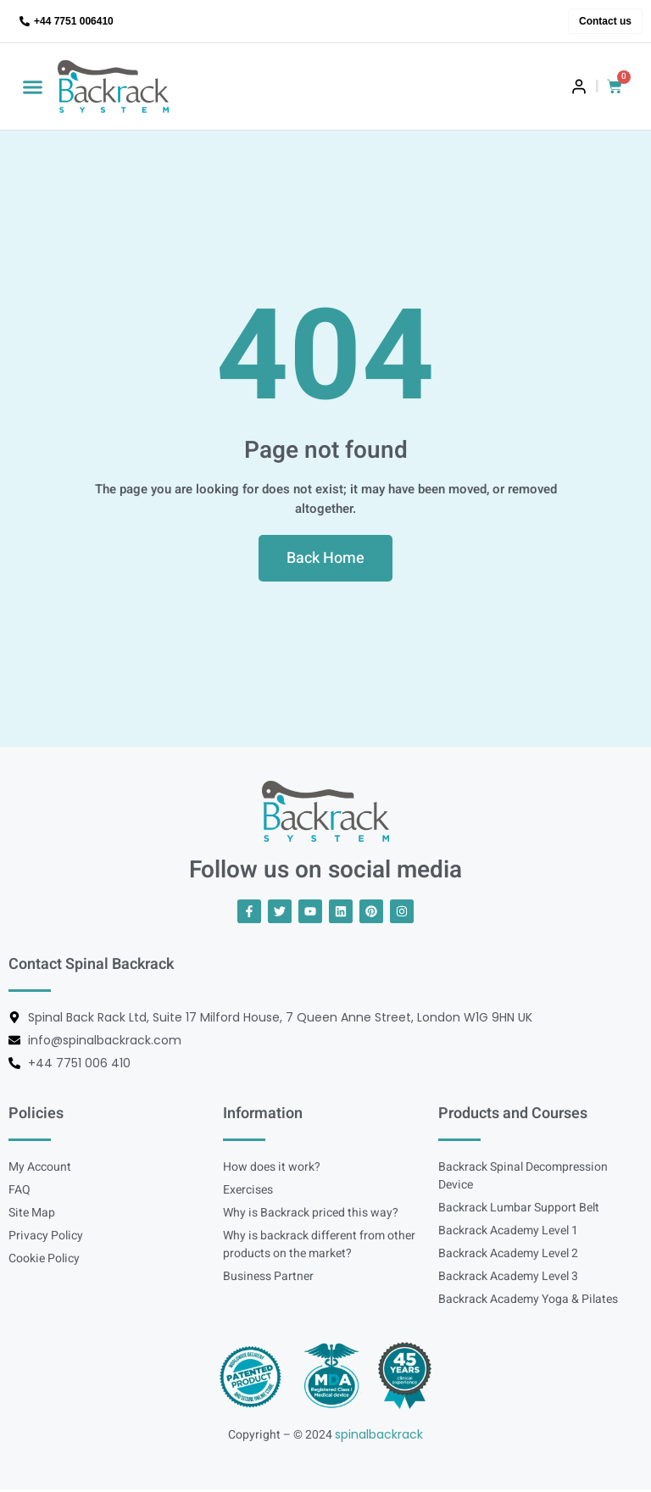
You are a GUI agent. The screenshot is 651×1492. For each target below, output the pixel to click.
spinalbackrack (379, 1436)
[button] (33, 86)
